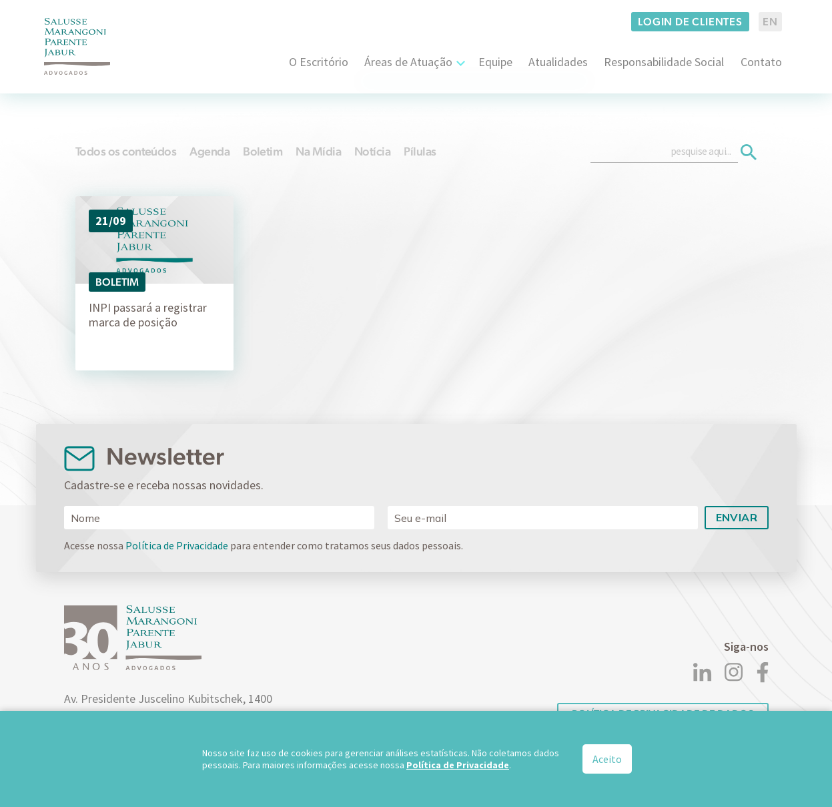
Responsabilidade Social (664, 61)
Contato (761, 61)
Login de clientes (690, 21)
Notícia (372, 151)
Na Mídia (318, 151)
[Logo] (77, 46)
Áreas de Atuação (408, 61)
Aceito (607, 759)
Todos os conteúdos (125, 151)
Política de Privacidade (176, 545)
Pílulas (420, 151)
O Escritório (318, 61)
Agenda (209, 151)
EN (770, 21)
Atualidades (558, 61)
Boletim (262, 151)
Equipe (495, 61)
